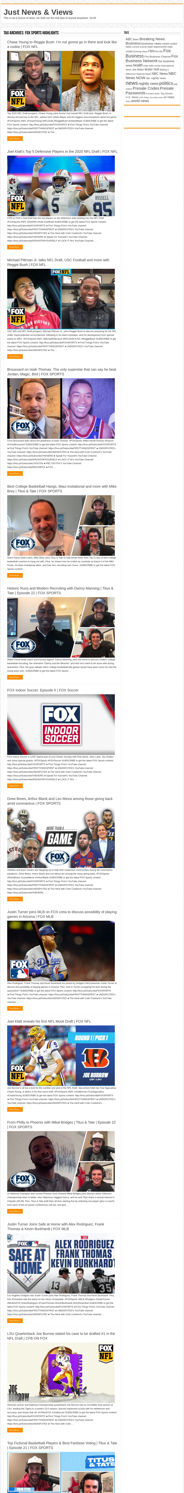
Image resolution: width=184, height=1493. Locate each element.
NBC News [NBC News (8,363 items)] (160, 73)
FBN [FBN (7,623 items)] (151, 51)
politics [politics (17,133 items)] (166, 83)
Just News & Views (38, 12)
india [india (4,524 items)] (145, 66)
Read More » (15, 138)
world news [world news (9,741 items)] (140, 101)
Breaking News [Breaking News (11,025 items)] (152, 39)
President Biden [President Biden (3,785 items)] (153, 94)
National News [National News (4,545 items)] (143, 74)
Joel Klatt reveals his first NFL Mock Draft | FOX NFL (49, 1021)
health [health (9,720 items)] (138, 65)
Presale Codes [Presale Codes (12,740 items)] (146, 88)
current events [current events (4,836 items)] (139, 46)
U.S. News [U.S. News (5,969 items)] (132, 97)
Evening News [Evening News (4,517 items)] (140, 51)
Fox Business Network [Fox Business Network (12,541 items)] (152, 58)
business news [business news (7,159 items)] (151, 43)
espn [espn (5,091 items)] (150, 46)
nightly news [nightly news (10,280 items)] (149, 84)
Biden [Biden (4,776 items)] (136, 39)
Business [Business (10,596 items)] (133, 43)
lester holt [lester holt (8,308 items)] (152, 69)
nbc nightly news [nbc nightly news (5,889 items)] (156, 78)
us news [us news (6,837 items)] (169, 97)
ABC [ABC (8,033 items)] (129, 39)
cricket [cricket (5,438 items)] (165, 43)
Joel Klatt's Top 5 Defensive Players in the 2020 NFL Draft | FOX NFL (62, 151)
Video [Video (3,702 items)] (128, 101)
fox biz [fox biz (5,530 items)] (159, 51)
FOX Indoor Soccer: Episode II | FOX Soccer (42, 690)
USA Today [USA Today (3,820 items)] (144, 97)
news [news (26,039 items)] (132, 83)
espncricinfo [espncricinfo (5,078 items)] (160, 46)
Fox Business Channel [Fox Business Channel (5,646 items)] (157, 56)
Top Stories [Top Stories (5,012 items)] (166, 93)
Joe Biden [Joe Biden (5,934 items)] (138, 69)
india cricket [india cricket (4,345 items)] (154, 66)
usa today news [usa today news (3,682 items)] (156, 97)
